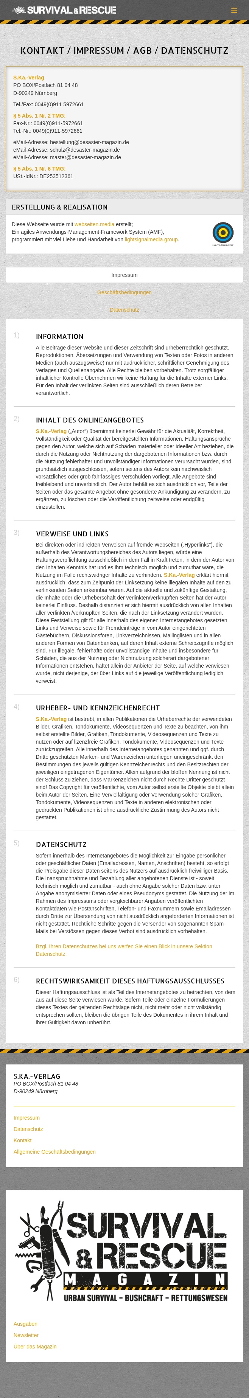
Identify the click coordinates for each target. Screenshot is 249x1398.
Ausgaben (25, 1324)
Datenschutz (124, 310)
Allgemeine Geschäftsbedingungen (55, 1152)
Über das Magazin (35, 1347)
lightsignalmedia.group (151, 239)
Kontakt (22, 1140)
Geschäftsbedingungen (124, 292)
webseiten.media (94, 224)
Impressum (124, 275)
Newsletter (26, 1335)
